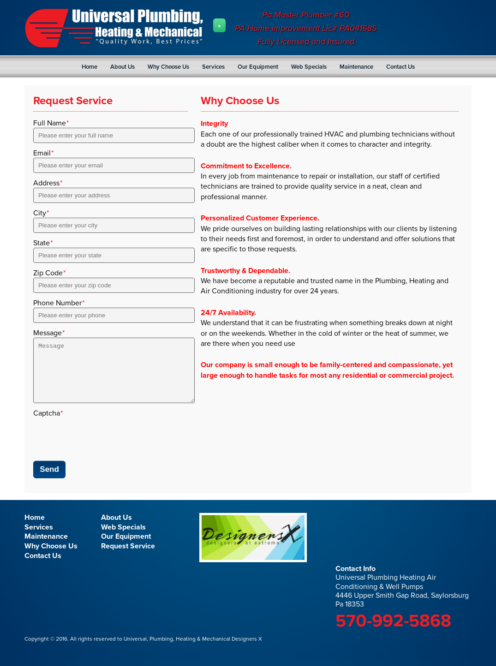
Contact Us (400, 67)
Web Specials (309, 67)
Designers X (246, 650)
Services (213, 67)
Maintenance (356, 67)
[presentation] (103, 447)
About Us (122, 67)
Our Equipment (258, 67)
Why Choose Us (168, 67)
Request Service (128, 557)
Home (89, 67)
